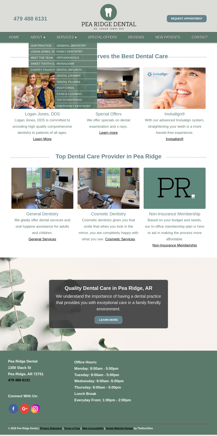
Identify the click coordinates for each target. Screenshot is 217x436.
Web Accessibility (93, 428)
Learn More (42, 139)
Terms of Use (72, 428)
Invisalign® (174, 139)
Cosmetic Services (120, 239)
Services (65, 37)
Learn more (108, 133)
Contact (200, 37)
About (36, 37)
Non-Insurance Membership (174, 245)
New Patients (168, 37)
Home (14, 37)
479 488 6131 (30, 18)
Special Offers (102, 37)
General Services (42, 239)
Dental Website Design (119, 428)
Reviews (136, 37)
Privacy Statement (51, 428)
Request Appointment (186, 18)
